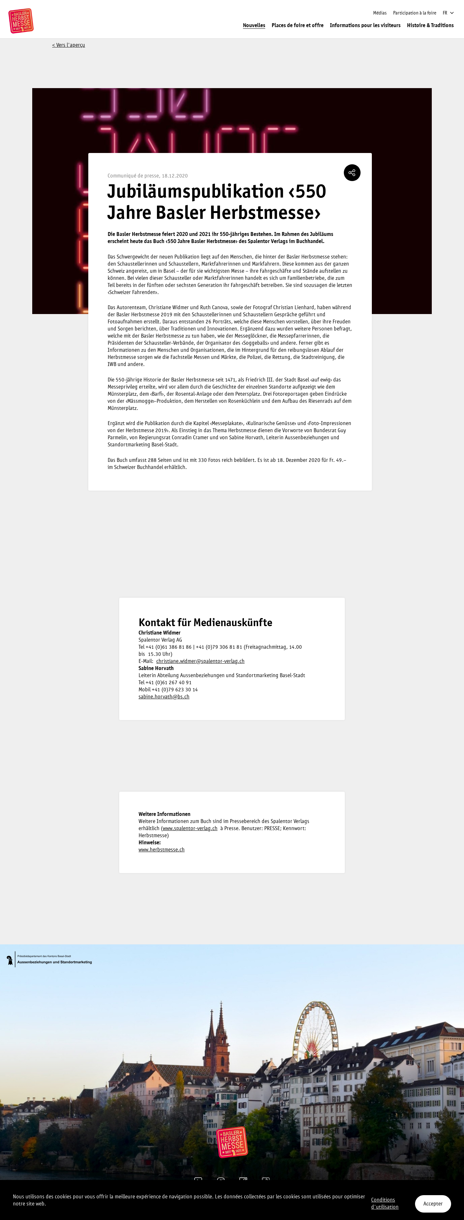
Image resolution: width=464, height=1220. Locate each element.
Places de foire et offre (298, 25)
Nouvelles (254, 25)
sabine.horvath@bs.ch (164, 697)
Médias (380, 13)
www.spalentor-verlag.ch (190, 828)
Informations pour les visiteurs (365, 25)
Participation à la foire (414, 13)
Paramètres (253, 1196)
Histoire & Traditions (430, 25)
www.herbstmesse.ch (162, 850)
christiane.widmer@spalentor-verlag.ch (200, 661)
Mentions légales (216, 1196)
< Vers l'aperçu (68, 45)
